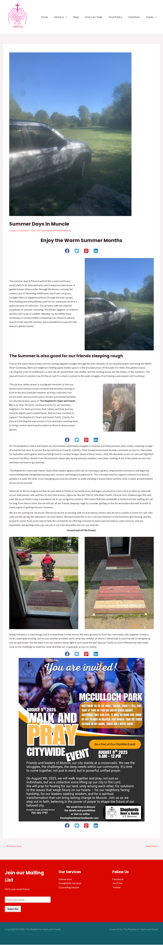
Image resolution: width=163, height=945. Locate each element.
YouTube (117, 883)
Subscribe (12, 909)
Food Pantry (118, 16)
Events (152, 17)
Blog (81, 16)
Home (52, 16)
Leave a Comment (19, 230)
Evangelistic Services (70, 883)
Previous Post (13, 846)
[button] (67, 251)
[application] (72, 17)
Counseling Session (69, 887)
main (33, 230)
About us (67, 17)
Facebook (118, 879)
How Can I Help (98, 16)
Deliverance (65, 879)
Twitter (116, 887)
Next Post (152, 846)
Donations (136, 16)
